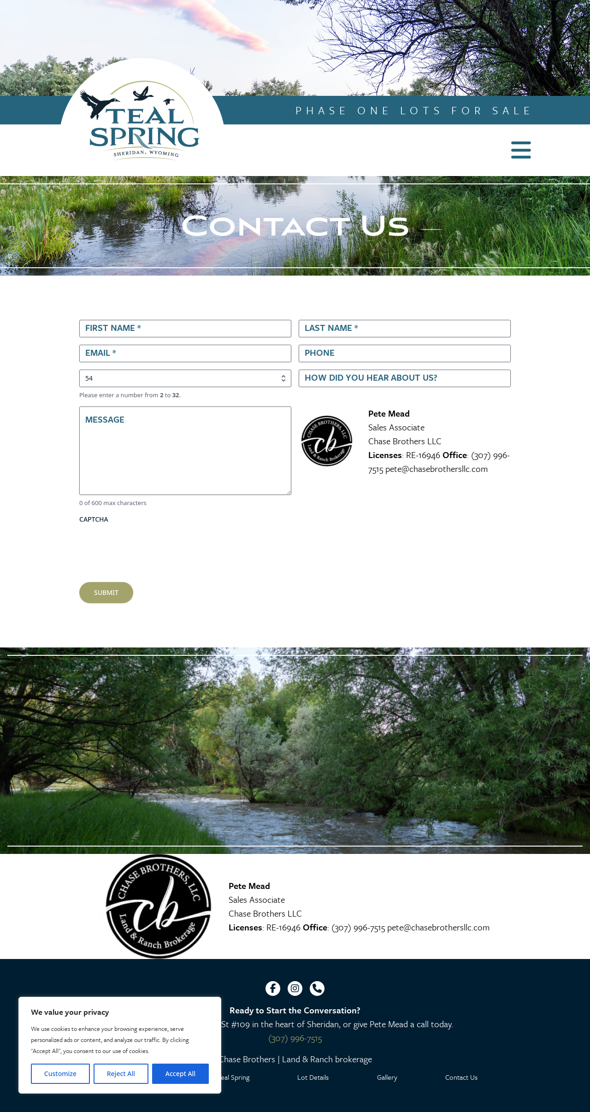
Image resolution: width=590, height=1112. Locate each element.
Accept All (180, 1073)
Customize (60, 1073)
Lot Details (313, 1077)
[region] (119, 1045)
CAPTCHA (93, 519)
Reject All (121, 1073)
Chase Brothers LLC (405, 441)
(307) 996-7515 (358, 927)
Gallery (387, 1077)
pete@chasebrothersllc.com (436, 468)
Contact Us (461, 1077)
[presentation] (149, 546)
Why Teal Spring (225, 1077)
